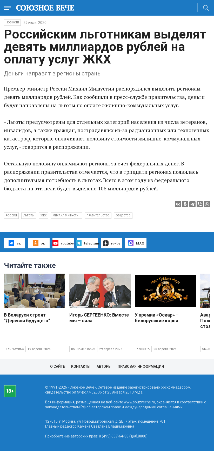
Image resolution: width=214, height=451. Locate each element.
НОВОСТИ (12, 22)
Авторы (104, 366)
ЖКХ (43, 215)
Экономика (15, 348)
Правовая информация (141, 366)
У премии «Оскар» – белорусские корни (157, 317)
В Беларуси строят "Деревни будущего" (27, 317)
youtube (62, 243)
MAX (136, 243)
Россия (11, 215)
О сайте (57, 366)
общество (123, 215)
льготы (28, 215)
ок (39, 243)
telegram (87, 243)
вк (15, 243)
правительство (98, 215)
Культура (143, 348)
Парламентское (83, 348)
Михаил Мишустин (67, 215)
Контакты (80, 366)
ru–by (112, 243)
